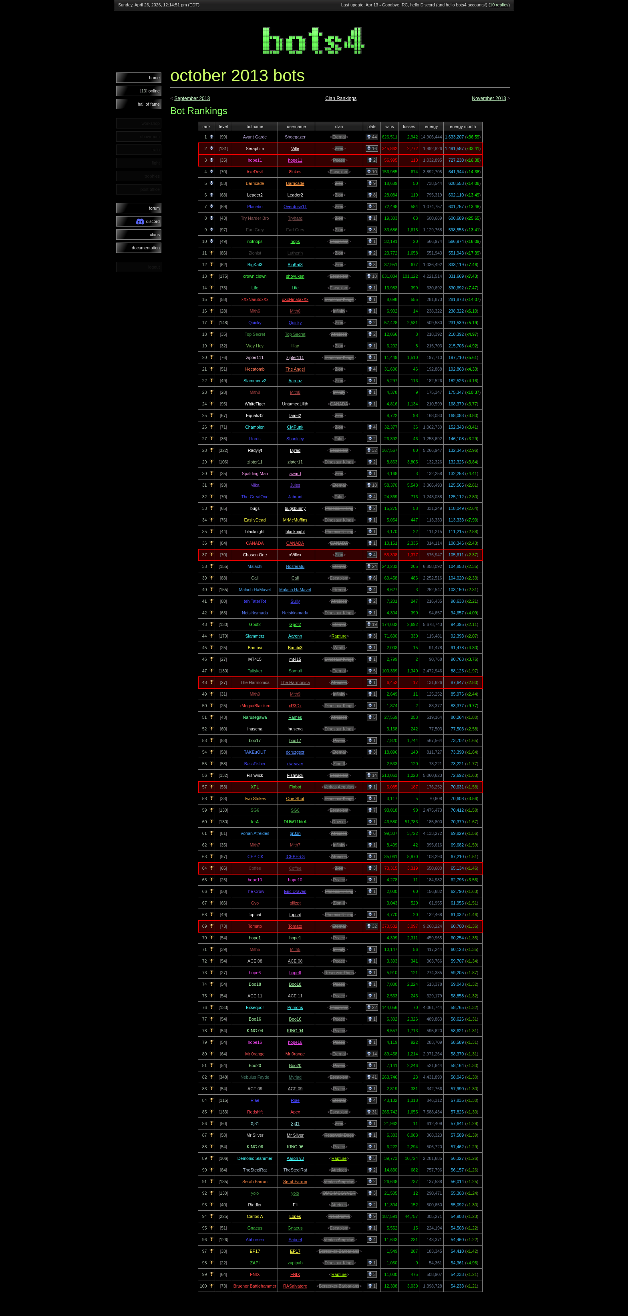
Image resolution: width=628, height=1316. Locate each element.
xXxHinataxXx (295, 299)
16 (372, 148)
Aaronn (295, 636)
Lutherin (295, 253)
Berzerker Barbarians (339, 1251)
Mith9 (295, 694)
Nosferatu (295, 566)
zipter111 (295, 357)
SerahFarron (295, 1181)
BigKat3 (295, 264)
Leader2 (295, 195)
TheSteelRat (295, 1170)
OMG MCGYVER (338, 1193)
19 (372, 624)
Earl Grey (295, 229)
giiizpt (295, 903)
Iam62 (295, 415)
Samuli (295, 670)
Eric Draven (295, 891)
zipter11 (295, 461)
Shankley (295, 438)
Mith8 (295, 392)
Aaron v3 (295, 1158)
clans (155, 234)
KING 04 (295, 1030)
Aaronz (295, 380)
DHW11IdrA (295, 821)
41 (372, 1077)
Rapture (339, 636)
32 (372, 450)
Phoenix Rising (339, 508)
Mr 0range (295, 1053)
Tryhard (295, 218)
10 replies (499, 4)
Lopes (295, 1216)
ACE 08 (295, 961)
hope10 (295, 879)
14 (372, 775)
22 (372, 1007)
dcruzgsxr (295, 752)
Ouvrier (339, 821)
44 (372, 136)
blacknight (295, 531)
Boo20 (295, 1065)
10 (372, 171)
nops (295, 241)
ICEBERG (295, 856)
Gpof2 (295, 624)
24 (372, 566)
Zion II (339, 763)
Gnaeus (295, 1228)
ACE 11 (295, 995)
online (150, 90)
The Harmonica (295, 682)
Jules (295, 485)
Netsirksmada (295, 612)
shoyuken (295, 276)
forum (154, 208)
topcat (295, 914)
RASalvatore (295, 1286)
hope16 (295, 1042)
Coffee (295, 868)
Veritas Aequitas (339, 786)
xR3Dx (295, 705)
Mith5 (295, 949)
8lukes (295, 171)
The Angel (295, 369)
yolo (295, 1193)
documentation (146, 247)
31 (372, 1111)
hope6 (295, 972)
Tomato (295, 926)
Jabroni (295, 496)
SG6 (295, 810)
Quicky (295, 322)
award (295, 473)
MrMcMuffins (295, 520)
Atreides (339, 334)
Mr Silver (295, 1135)
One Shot (295, 798)
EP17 (295, 1251)
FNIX (295, 1274)
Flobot (295, 786)
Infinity (339, 311)
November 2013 (489, 98)
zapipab (295, 1262)
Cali (295, 578)
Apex (295, 1111)
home (154, 77)
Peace (339, 160)
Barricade (295, 183)
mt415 (295, 659)
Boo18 (295, 984)
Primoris (295, 1007)
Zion (339, 148)
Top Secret (295, 334)
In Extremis (339, 1216)
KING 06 (295, 1146)
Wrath (338, 647)
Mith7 (295, 845)
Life (295, 287)
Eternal (339, 136)
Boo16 (295, 1019)
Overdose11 (295, 206)
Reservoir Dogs (339, 972)
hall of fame (149, 104)
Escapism (339, 171)
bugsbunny (295, 508)
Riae (295, 1100)
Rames (295, 717)
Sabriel (295, 1239)
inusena (295, 728)
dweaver (295, 763)
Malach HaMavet (295, 589)
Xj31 (295, 1123)
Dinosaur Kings (338, 299)
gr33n (295, 833)
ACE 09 (295, 1088)
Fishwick (295, 775)
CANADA (339, 403)
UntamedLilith (295, 403)
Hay (295, 345)
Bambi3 (295, 647)
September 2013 (192, 98)
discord (148, 222)
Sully (295, 601)
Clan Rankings (340, 98)
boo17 (295, 740)
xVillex (295, 554)
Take (339, 438)
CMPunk (295, 427)
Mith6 (295, 311)
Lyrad (295, 450)
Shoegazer (295, 136)
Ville (295, 148)
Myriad (295, 1077)
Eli (295, 1204)
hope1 (295, 937)
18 (372, 276)
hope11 (295, 160)
